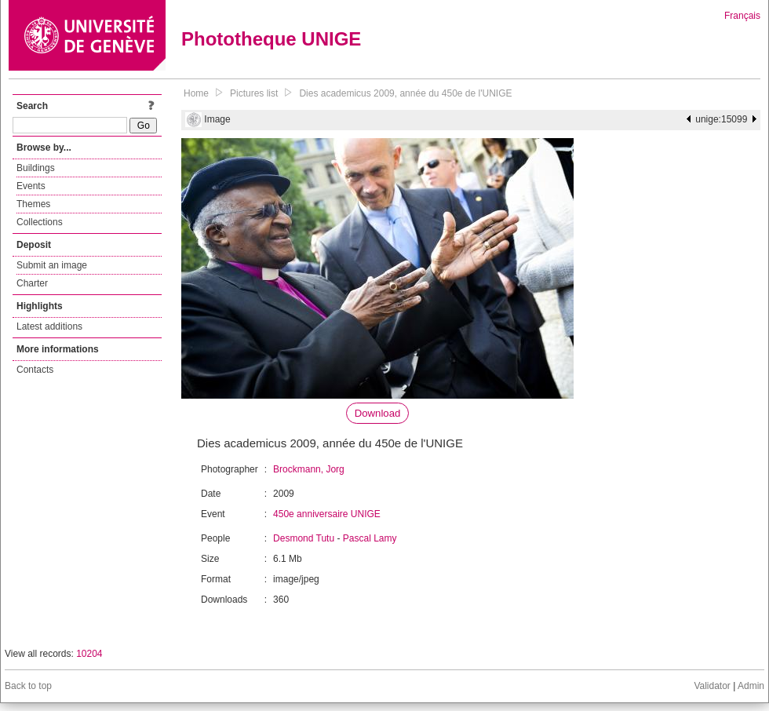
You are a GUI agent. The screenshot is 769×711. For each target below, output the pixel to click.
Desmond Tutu (303, 538)
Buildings (35, 167)
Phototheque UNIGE (271, 38)
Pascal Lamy (370, 538)
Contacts (34, 369)
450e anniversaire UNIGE (327, 514)
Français (742, 15)
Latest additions (49, 326)
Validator (712, 685)
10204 (89, 653)
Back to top (28, 685)
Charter (32, 283)
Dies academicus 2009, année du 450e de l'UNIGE (405, 93)
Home (196, 93)
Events (31, 185)
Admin (751, 685)
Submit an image (51, 265)
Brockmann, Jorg (308, 469)
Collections (39, 222)
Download (378, 413)
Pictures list (254, 93)
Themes (33, 204)
